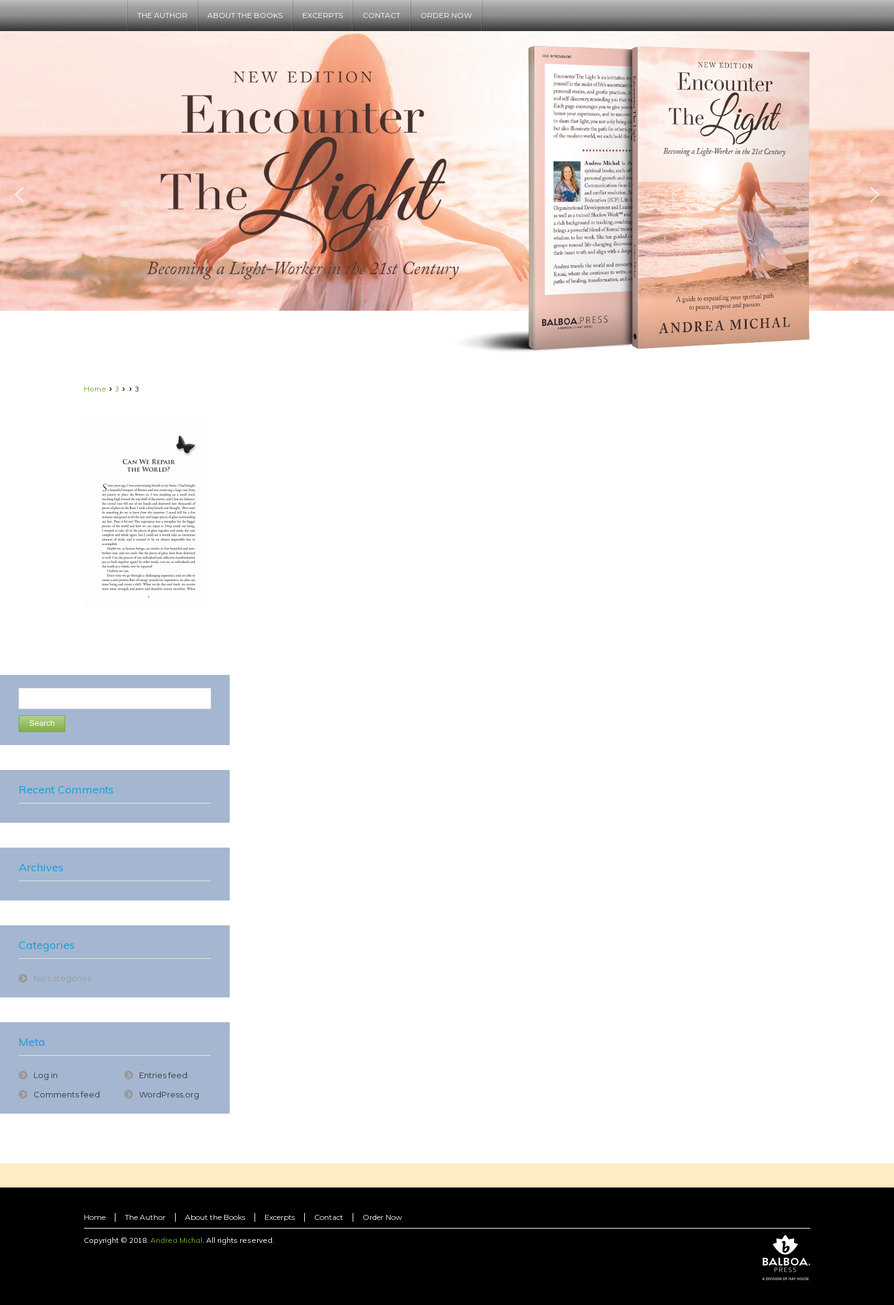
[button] (19, 194)
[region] (447, 194)
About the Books (215, 1217)
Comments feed (67, 1094)
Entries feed (163, 1075)
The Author (145, 1217)
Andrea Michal (176, 1240)
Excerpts (279, 1217)
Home (95, 388)
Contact (328, 1217)
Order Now (382, 1217)
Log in (46, 1075)
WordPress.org (169, 1094)
